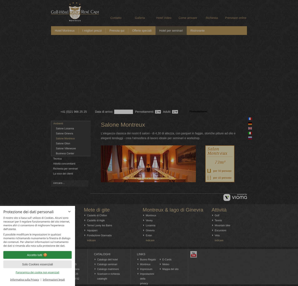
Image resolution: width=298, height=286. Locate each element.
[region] (37, 232)
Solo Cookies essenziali (37, 264)
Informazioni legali (54, 279)
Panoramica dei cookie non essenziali (37, 272)
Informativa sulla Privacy (24, 279)
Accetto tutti (37, 255)
